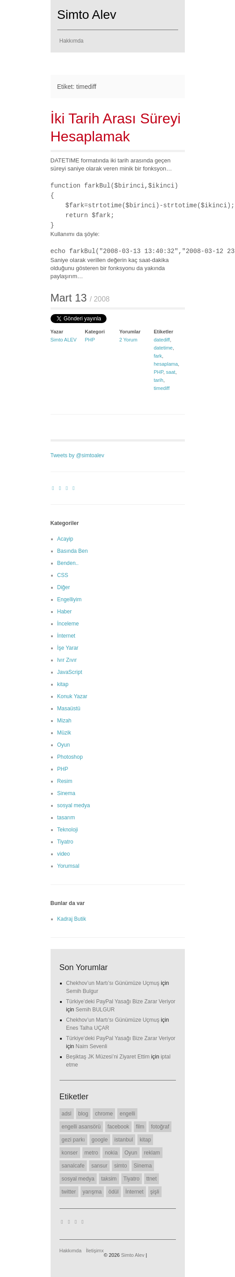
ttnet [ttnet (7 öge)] (151, 1179)
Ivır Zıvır (67, 660)
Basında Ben (72, 551)
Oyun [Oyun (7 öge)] (130, 1153)
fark (158, 356)
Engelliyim (69, 599)
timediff (162, 388)
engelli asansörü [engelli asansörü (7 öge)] (81, 1127)
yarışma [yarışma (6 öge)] (92, 1192)
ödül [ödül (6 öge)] (113, 1192)
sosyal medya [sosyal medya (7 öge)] (78, 1179)
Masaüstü (69, 708)
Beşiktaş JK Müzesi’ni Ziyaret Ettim (108, 1057)
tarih (158, 380)
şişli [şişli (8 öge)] (154, 1192)
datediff (162, 339)
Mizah (64, 720)
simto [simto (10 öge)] (120, 1166)
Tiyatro (65, 842)
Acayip (65, 539)
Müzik (64, 733)
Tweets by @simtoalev (77, 455)
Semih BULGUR (95, 1009)
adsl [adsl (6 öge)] (67, 1114)
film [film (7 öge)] (140, 1127)
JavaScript (69, 672)
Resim (65, 781)
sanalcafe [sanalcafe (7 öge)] (73, 1166)
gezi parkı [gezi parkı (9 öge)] (73, 1140)
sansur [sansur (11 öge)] (99, 1166)
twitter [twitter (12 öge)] (69, 1192)
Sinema (66, 793)
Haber (64, 611)
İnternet (66, 636)
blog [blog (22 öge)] (83, 1114)
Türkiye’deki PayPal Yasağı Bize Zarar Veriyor (120, 1001)
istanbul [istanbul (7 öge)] (124, 1140)
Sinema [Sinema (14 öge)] (143, 1166)
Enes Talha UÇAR (88, 1028)
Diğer (63, 587)
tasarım (66, 817)
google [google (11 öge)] (100, 1140)
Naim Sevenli (91, 1046)
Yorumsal (68, 866)
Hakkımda (72, 41)
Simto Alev (86, 15)
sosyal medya (73, 805)
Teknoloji (67, 830)
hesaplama (166, 364)
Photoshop (70, 757)
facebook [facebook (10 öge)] (118, 1127)
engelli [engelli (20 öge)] (127, 1114)
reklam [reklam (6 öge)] (152, 1153)
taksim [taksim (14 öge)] (109, 1179)
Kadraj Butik (71, 919)
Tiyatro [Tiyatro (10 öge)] (132, 1179)
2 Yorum (128, 339)
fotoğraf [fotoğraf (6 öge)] (160, 1127)
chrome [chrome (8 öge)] (104, 1114)
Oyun (63, 745)
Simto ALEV (64, 339)
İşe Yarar (68, 648)
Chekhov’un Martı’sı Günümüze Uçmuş (113, 983)
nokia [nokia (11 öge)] (111, 1153)
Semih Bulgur (82, 991)
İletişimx (95, 1250)
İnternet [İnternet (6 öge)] (134, 1192)
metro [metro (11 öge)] (91, 1153)
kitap (62, 684)
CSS (62, 575)
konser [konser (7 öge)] (70, 1153)
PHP (90, 339)
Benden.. (68, 563)
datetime (163, 347)
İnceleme (68, 624)
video (63, 854)
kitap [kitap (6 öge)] (145, 1140)
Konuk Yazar (72, 696)
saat (170, 372)
